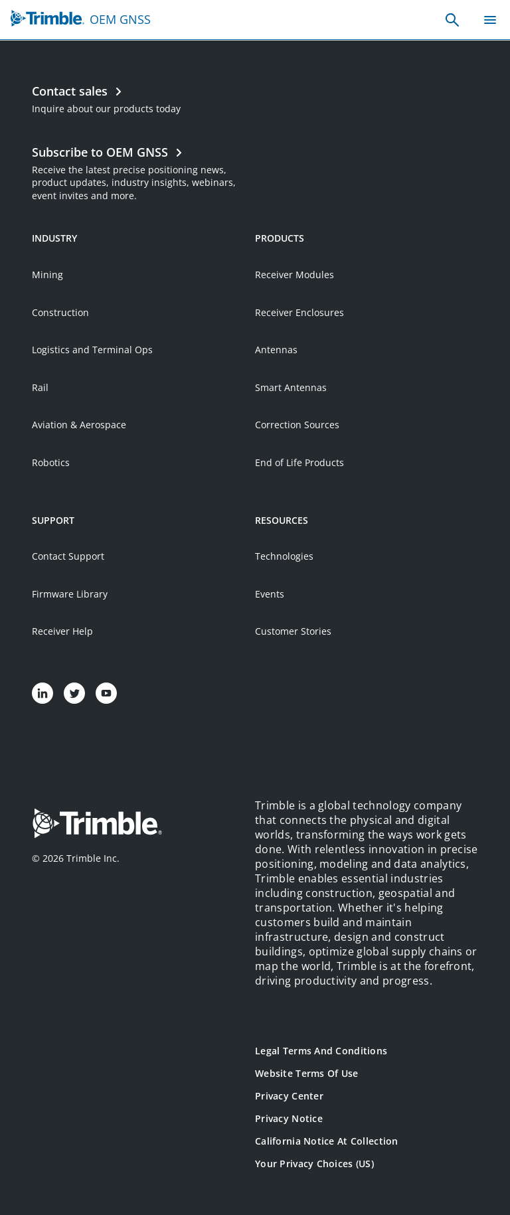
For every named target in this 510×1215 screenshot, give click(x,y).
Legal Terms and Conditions (321, 1050)
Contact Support (68, 556)
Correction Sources (297, 424)
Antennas (276, 349)
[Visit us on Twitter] (74, 693)
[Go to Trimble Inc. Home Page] (97, 825)
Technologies (284, 556)
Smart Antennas (291, 387)
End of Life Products (299, 462)
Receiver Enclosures (299, 312)
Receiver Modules (294, 274)
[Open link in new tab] (143, 171)
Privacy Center (289, 1096)
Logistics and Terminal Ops (92, 349)
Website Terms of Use (307, 1073)
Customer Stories (293, 631)
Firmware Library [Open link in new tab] (70, 594)
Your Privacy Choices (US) (314, 1163)
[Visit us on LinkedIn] (42, 693)
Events (269, 594)
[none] (452, 20)
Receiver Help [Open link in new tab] (62, 631)
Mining (47, 274)
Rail (40, 387)
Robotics (51, 462)
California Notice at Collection (326, 1141)
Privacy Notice (289, 1118)
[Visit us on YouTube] (106, 693)
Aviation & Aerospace (79, 424)
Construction (60, 312)
